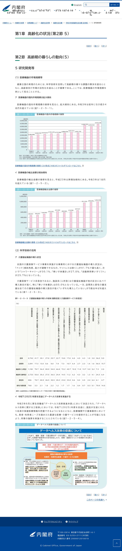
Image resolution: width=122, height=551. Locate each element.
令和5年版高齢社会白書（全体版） (77, 23)
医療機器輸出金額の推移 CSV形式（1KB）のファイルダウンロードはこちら (46, 242)
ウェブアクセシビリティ (53, 522)
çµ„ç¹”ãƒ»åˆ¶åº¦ (41, 10)
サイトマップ (73, 522)
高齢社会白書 (57, 23)
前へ (96, 46)
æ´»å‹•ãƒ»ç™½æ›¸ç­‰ (91, 12)
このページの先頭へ (96, 500)
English (78, 5)
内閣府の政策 (19, 23)
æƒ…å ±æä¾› (113, 11)
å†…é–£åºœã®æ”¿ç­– (16, 11)
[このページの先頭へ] (116, 543)
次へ (104, 46)
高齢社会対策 (45, 23)
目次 (89, 46)
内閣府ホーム (7, 23)
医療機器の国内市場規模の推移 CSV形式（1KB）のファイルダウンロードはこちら (49, 166)
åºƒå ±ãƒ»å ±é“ (66, 10)
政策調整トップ (32, 23)
